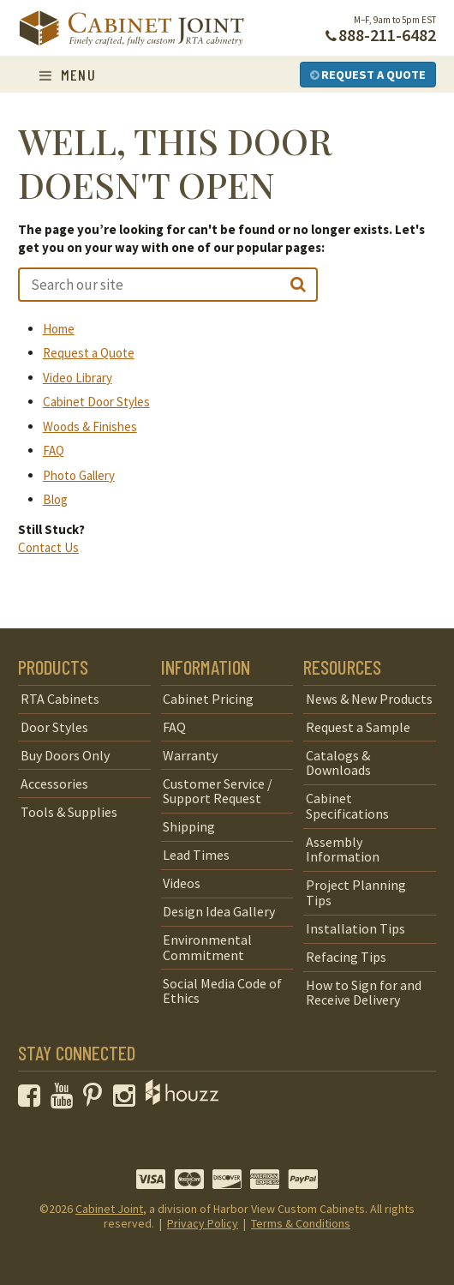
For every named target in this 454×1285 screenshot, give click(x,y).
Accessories (54, 783)
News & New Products (369, 698)
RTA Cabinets (60, 698)
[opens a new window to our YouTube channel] (66, 1099)
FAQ (53, 450)
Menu (67, 74)
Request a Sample (358, 727)
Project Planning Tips (356, 892)
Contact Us (48, 547)
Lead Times (196, 854)
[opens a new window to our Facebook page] (33, 1099)
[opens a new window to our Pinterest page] (96, 1099)
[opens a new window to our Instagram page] (128, 1099)
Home (59, 329)
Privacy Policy (202, 1223)
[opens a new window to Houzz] (182, 1099)
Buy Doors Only (65, 755)
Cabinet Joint (109, 1208)
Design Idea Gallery (219, 911)
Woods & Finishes (90, 426)
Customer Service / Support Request (217, 791)
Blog (55, 499)
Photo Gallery (79, 475)
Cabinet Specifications (347, 806)
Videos (181, 883)
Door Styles (54, 727)
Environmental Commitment (207, 947)
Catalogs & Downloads (338, 763)
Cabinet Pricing (208, 698)
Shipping (189, 826)
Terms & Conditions (300, 1223)
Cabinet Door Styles (96, 401)
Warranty (190, 755)
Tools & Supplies (69, 811)
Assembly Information (342, 849)
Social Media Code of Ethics (222, 991)
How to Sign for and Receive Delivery (363, 992)
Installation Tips (355, 928)
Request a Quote (368, 74)
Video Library (77, 377)
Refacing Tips (346, 956)
